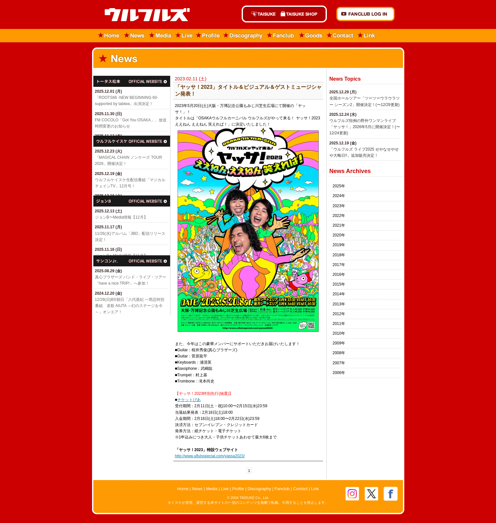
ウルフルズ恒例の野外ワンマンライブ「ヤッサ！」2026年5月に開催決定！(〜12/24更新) (364, 126)
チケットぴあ (189, 399)
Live (184, 35)
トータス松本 (131, 81)
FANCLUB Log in (365, 14)
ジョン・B (131, 201)
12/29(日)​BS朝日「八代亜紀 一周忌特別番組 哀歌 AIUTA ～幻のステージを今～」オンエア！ (129, 305)
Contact (340, 35)
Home (107, 35)
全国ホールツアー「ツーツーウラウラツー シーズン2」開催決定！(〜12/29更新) (364, 101)
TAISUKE (260, 14)
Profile (207, 35)
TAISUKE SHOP (302, 14)
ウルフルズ (143, 15)
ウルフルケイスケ (131, 141)
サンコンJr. (131, 260)
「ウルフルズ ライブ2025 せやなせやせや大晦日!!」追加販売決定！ (364, 152)
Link (366, 35)
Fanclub (281, 35)
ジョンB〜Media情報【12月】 (121, 217)
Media (160, 35)
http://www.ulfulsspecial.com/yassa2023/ (210, 456)
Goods (311, 35)
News (134, 35)
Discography (243, 35)
